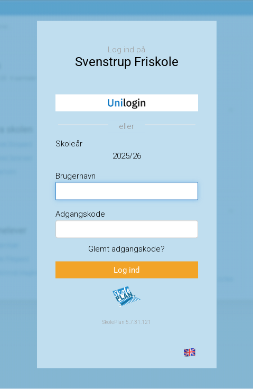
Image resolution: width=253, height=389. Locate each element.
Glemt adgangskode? (126, 248)
